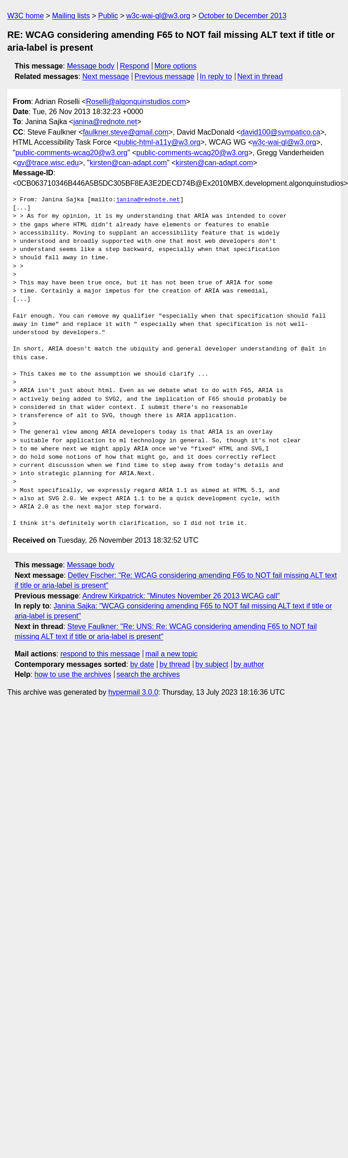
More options (176, 66)
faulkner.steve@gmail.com (125, 132)
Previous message (165, 76)
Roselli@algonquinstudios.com (136, 101)
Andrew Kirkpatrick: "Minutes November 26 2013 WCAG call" (181, 596)
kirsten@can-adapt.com (128, 163)
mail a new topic (171, 654)
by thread (175, 664)
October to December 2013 (242, 16)
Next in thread (260, 76)
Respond (134, 66)
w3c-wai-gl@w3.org (158, 16)
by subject (211, 664)
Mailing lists (71, 16)
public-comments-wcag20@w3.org (72, 153)
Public (108, 16)
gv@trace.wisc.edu (47, 163)
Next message (106, 76)
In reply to (216, 76)
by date (142, 664)
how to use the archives (73, 674)
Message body (90, 66)
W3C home (25, 16)
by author (249, 664)
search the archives (148, 674)
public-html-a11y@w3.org (159, 142)
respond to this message (100, 654)
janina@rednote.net (105, 122)
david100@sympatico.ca (281, 132)
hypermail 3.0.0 (133, 692)
